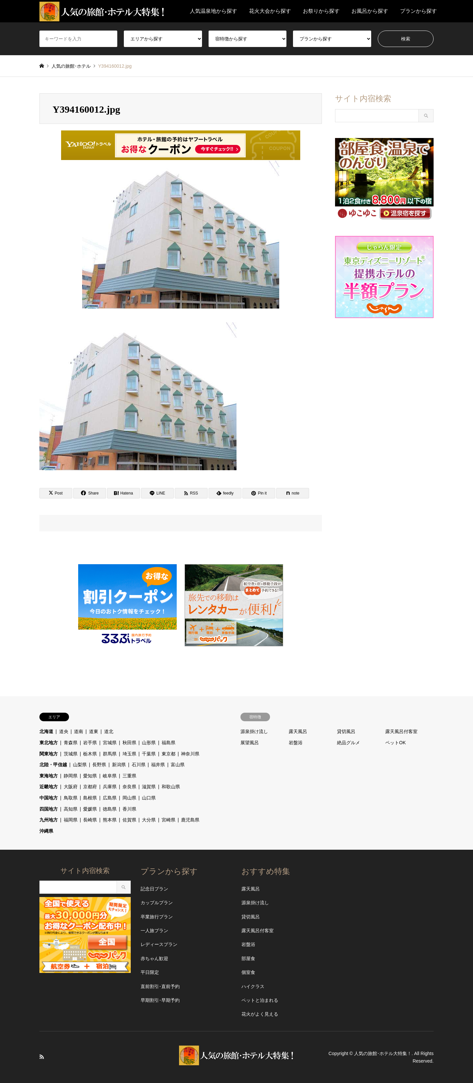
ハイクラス (252, 986)
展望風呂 (249, 742)
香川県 (129, 809)
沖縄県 (46, 831)
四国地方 (48, 809)
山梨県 (80, 764)
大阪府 (71, 786)
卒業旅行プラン (157, 916)
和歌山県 (171, 786)
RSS (41, 1056)
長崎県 (90, 819)
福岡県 (71, 819)
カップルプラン (157, 902)
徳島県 (110, 809)
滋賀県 (149, 786)
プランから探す (418, 11)
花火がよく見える (259, 1014)
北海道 (46, 731)
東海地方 (48, 775)
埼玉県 (129, 753)
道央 (63, 731)
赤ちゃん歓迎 (154, 958)
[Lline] (157, 493)
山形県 (149, 742)
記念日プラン (154, 888)
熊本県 (110, 819)
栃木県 (90, 753)
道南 (78, 731)
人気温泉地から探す (213, 11)
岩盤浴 (296, 742)
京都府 (90, 786)
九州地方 (48, 819)
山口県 (149, 797)
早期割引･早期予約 (160, 1000)
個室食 (248, 972)
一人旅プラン (154, 930)
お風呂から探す (369, 11)
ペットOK (395, 742)
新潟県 (119, 764)
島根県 (90, 797)
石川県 (139, 764)
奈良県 (129, 786)
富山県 (178, 764)
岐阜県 (110, 775)
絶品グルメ (348, 742)
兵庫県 (110, 786)
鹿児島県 (190, 819)
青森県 (71, 742)
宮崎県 (168, 819)
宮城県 (110, 742)
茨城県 (71, 753)
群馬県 (110, 753)
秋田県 (129, 742)
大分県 (149, 819)
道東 (93, 731)
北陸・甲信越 (53, 764)
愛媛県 (90, 809)
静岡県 (71, 775)
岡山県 (129, 797)
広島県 (110, 797)
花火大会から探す (270, 11)
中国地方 (48, 797)
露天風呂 (298, 731)
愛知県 (90, 775)
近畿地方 (48, 786)
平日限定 (150, 972)
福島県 (168, 742)
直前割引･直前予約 (160, 986)
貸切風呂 (346, 731)
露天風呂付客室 (401, 731)
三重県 (129, 775)
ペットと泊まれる (259, 1000)
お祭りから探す (321, 11)
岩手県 (90, 742)
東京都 (168, 753)
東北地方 (48, 742)
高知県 (71, 809)
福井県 (158, 764)
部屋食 (248, 958)
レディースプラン (159, 944)
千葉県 (149, 753)
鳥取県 (71, 797)
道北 (108, 731)
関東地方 (48, 753)
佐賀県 (129, 819)
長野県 (99, 764)
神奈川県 (190, 753)
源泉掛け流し (254, 731)
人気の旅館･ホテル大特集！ (383, 1053)
